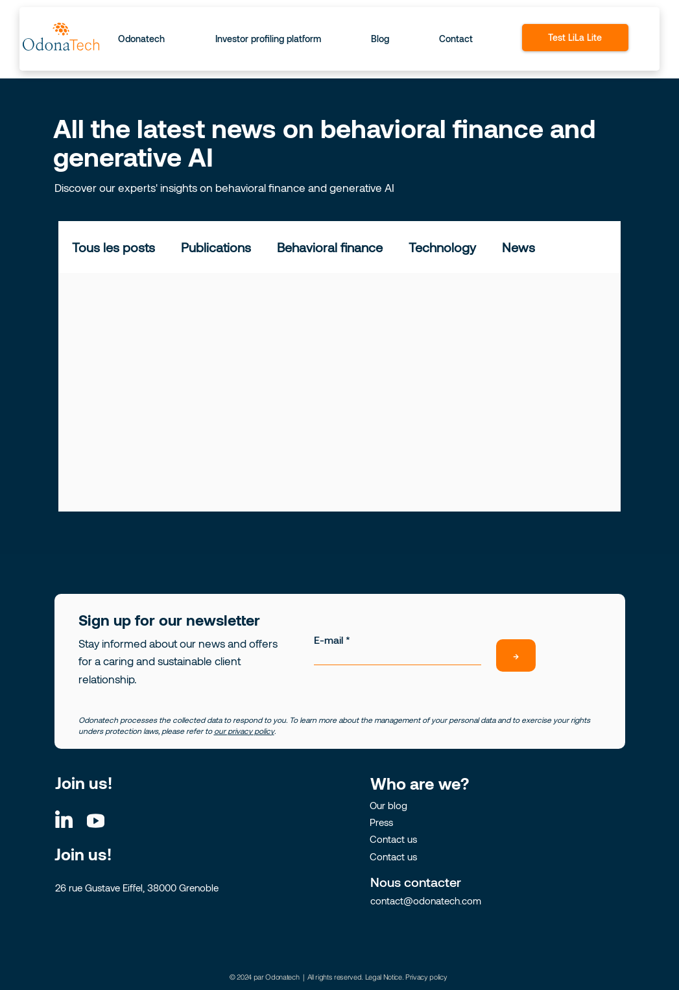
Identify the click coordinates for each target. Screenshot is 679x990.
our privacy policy (244, 730)
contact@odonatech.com (425, 900)
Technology (442, 247)
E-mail (328, 640)
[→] (516, 655)
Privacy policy (426, 977)
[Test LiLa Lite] (575, 37)
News (518, 247)
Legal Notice (383, 977)
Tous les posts (113, 247)
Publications (216, 247)
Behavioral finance (330, 247)
